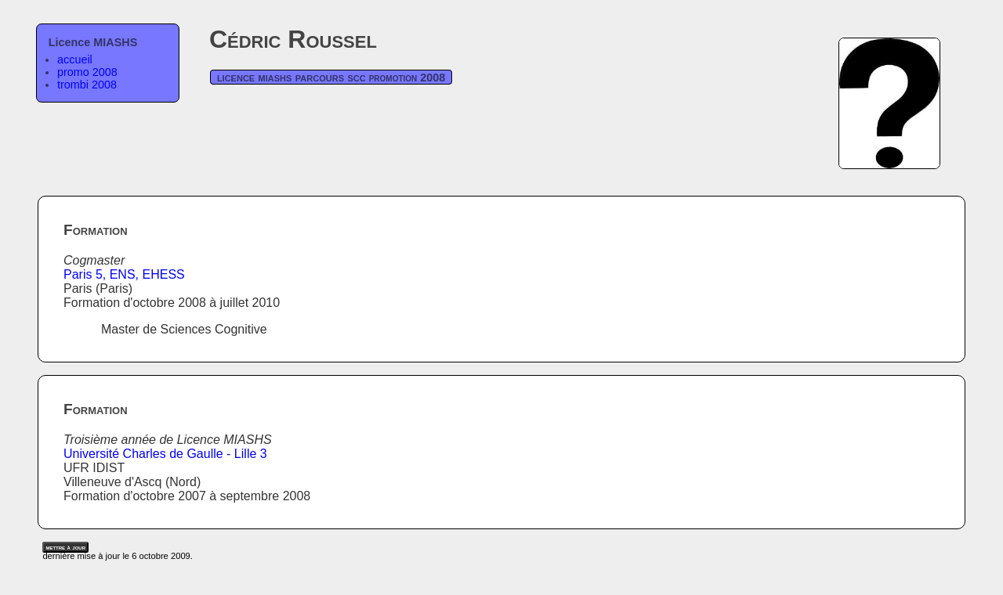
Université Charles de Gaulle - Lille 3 (165, 453)
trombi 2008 (87, 84)
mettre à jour (65, 547)
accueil (74, 59)
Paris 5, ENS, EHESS (124, 274)
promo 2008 (87, 72)
